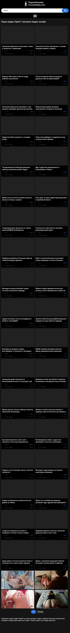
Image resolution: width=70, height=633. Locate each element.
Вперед (40, 612)
